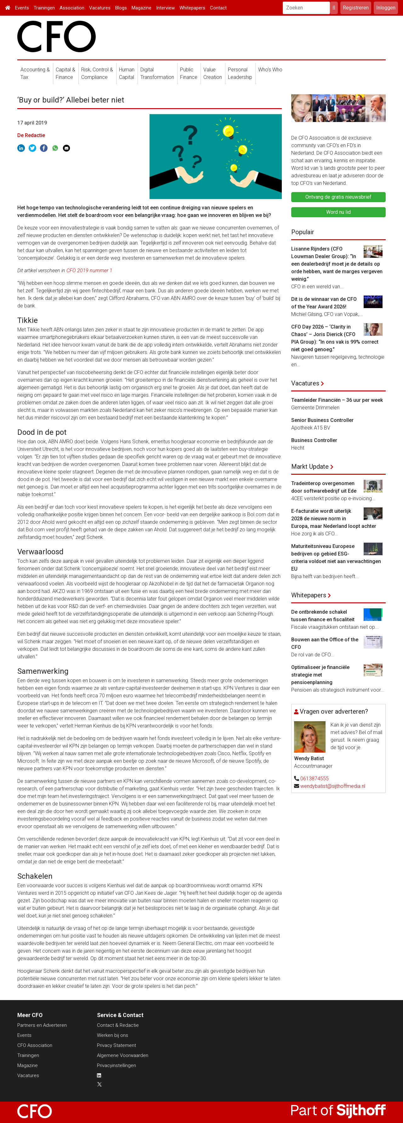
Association (72, 8)
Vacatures (100, 8)
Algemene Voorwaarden (122, 1055)
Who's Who (270, 70)
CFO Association (34, 1045)
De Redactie (31, 135)
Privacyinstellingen (116, 1065)
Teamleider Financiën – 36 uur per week (337, 400)
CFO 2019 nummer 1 (89, 271)
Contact (218, 8)
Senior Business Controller (322, 420)
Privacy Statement (116, 1045)
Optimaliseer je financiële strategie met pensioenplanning (320, 674)
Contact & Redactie (118, 1025)
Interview (165, 8)
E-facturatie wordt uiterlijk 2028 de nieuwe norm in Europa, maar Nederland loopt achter (333, 518)
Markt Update (310, 466)
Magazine (141, 8)
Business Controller (314, 440)
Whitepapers (192, 8)
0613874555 (314, 779)
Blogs (121, 8)
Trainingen (44, 8)
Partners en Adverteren (42, 1025)
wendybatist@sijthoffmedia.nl (332, 786)
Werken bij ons (112, 1035)
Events (22, 8)
